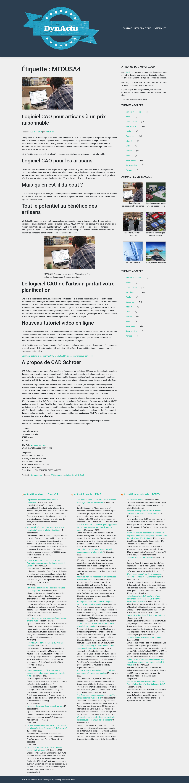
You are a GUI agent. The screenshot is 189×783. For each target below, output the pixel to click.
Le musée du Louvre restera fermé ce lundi (144, 637)
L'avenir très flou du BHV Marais (140, 557)
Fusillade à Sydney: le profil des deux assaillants (146, 615)
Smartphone (131, 160)
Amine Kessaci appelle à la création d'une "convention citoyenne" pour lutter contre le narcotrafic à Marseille (144, 599)
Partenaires (159, 28)
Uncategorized (131, 165)
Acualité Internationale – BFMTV (142, 494)
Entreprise (130, 136)
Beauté (128, 117)
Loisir (128, 146)
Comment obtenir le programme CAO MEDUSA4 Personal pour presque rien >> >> (57, 356)
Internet (129, 141)
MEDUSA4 (79, 475)
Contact (127, 28)
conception (60, 475)
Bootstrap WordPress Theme (64, 780)
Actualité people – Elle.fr (88, 494)
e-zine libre (128, 72)
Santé (128, 155)
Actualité (50, 132)
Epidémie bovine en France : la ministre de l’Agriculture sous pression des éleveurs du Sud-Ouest (46, 563)
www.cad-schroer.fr (38, 445)
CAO (52, 475)
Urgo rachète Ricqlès (135, 500)
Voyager (129, 170)
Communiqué (36, 475)
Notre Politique (142, 28)
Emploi (128, 131)
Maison (129, 151)
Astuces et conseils (133, 112)
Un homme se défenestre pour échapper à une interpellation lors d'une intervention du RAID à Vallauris (145, 662)
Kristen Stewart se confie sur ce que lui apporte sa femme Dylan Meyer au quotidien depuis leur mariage (97, 527)
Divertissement (132, 126)
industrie (70, 475)
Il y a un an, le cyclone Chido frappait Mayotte (45, 706)
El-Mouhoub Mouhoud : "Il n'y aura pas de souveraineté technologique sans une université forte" (46, 673)
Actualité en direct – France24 (41, 494)
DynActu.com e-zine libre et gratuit (40, 780)
